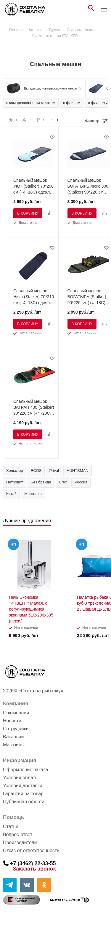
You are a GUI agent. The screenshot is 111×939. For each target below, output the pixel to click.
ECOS (36, 470)
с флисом (71, 102)
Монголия (33, 493)
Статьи (10, 826)
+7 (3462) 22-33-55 (33, 863)
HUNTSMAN (78, 470)
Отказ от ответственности (31, 850)
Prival (54, 470)
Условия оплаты (20, 777)
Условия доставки (22, 785)
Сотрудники (16, 728)
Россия (81, 482)
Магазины (14, 744)
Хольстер (14, 470)
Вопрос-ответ (17, 834)
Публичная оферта (24, 801)
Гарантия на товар (23, 793)
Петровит (14, 482)
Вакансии (13, 736)
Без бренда (41, 482)
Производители (20, 842)
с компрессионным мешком (30, 102)
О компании (16, 712)
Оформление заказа (25, 769)
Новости (12, 720)
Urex (63, 482)
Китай (11, 493)
